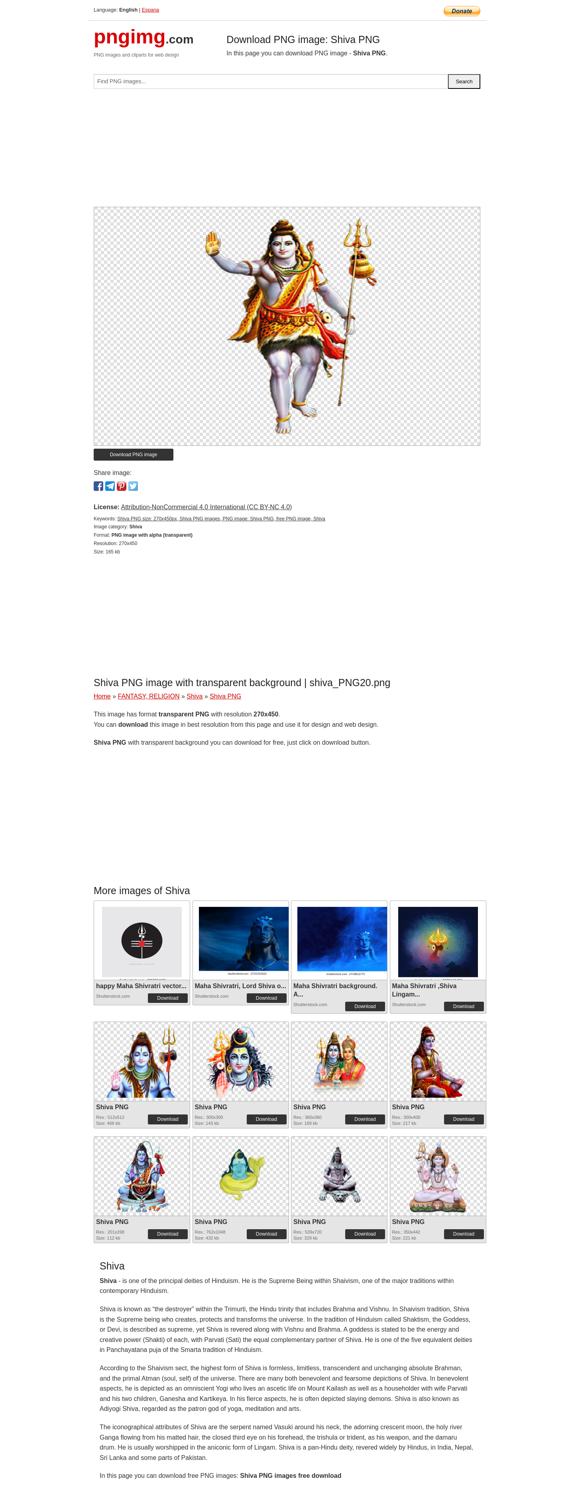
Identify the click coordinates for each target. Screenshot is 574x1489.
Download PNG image (133, 454)
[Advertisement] (287, 151)
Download (167, 998)
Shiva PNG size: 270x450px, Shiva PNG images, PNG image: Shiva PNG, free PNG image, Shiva (221, 519)
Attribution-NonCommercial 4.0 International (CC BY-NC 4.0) (206, 507)
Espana (150, 10)
